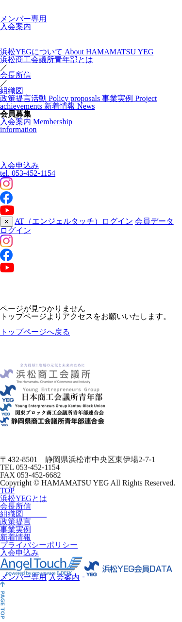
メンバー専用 (23, 19)
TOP (7, 495)
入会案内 (15, 26)
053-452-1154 (27, 173)
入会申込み (19, 165)
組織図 (11, 90)
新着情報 (15, 542)
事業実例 (15, 534)
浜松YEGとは (23, 503)
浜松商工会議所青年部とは (46, 59)
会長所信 (15, 75)
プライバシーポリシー (39, 550)
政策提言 (15, 526)
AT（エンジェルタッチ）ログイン (74, 221)
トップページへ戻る (35, 332)
